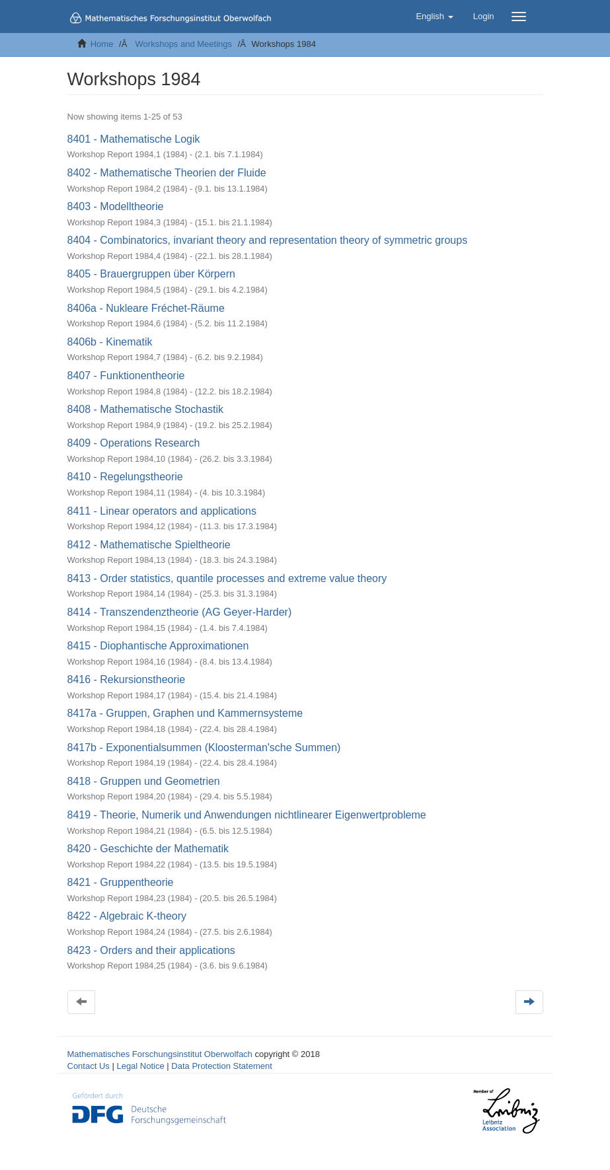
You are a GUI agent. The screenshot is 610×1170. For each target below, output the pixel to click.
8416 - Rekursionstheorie (126, 679)
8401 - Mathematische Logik (133, 139)
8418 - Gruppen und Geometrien (143, 781)
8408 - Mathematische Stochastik (145, 409)
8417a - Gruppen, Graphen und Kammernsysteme (185, 713)
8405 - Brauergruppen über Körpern (151, 273)
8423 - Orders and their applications (151, 950)
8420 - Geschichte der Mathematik (148, 848)
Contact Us (88, 1066)
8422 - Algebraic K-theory (127, 916)
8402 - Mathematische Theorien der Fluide (166, 172)
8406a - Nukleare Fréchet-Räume (146, 308)
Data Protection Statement (221, 1066)
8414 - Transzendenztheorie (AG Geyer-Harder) (179, 612)
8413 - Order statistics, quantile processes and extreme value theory (227, 578)
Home (102, 44)
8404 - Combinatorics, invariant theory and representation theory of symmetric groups (267, 240)
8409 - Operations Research (133, 443)
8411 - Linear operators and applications (161, 511)
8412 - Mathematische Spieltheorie (149, 544)
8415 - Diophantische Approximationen (158, 645)
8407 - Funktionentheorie (126, 375)
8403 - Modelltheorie (115, 206)
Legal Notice (140, 1066)
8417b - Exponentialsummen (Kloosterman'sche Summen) (204, 747)
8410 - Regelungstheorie (125, 476)
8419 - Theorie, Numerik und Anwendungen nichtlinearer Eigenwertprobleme (246, 815)
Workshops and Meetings (183, 44)
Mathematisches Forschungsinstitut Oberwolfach (159, 1054)
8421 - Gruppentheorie (120, 882)
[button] (434, 16)
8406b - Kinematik (110, 341)
